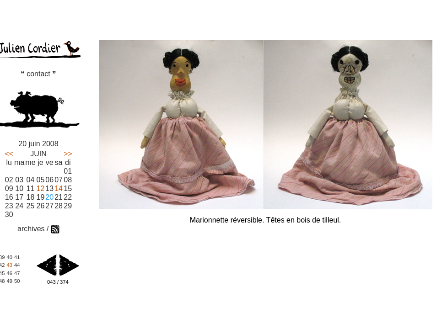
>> (68, 154)
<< (9, 154)
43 (9, 265)
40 (9, 257)
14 (58, 188)
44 (17, 265)
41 (17, 257)
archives (31, 229)
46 (9, 273)
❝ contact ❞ (38, 74)
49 (9, 281)
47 (17, 273)
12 (41, 188)
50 (17, 281)
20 (49, 197)
